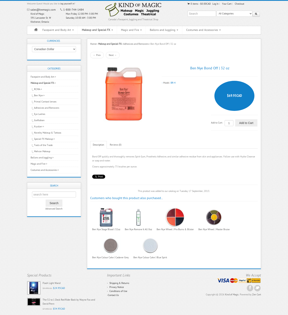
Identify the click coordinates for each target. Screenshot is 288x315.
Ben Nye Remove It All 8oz (138, 229)
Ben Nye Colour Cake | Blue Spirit (150, 257)
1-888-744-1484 (73, 9)
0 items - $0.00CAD (199, 3)
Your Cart (226, 3)
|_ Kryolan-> (37, 126)
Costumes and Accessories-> (45, 170)
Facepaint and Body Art (58, 30)
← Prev (97, 55)
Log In (215, 3)
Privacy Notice (115, 287)
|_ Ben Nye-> (38, 95)
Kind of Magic (232, 294)
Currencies (53, 41)
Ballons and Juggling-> (42, 157)
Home (93, 44)
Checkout (239, 3)
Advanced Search (54, 208)
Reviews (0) (115, 144)
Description (98, 144)
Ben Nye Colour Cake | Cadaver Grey (110, 257)
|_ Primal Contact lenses (43, 101)
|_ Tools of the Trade (42, 145)
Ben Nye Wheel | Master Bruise (214, 229)
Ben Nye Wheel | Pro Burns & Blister (175, 229)
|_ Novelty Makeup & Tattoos (46, 132)
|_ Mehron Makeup (40, 151)
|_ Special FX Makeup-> (43, 139)
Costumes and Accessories (203, 30)
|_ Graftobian (38, 120)
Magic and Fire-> (39, 163)
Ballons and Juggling (164, 30)
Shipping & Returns (118, 283)
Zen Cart (256, 294)
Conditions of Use (117, 291)
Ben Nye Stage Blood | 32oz (106, 229)
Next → (113, 55)
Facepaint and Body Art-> (43, 76)
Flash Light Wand (51, 283)
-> (43, 83)
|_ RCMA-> (36, 89)
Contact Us (113, 295)
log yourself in (67, 3)
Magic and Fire (131, 30)
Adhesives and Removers (135, 44)
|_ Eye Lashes (38, 114)
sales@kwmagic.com (43, 9)
